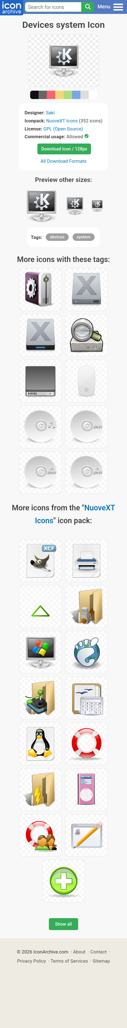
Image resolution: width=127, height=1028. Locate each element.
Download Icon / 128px (64, 149)
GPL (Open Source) (63, 129)
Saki (50, 112)
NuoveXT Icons (62, 120)
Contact (98, 952)
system (83, 236)
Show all (63, 924)
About (79, 952)
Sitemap (101, 961)
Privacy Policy (31, 961)
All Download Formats (63, 161)
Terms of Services (69, 961)
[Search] (87, 7)
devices (57, 236)
